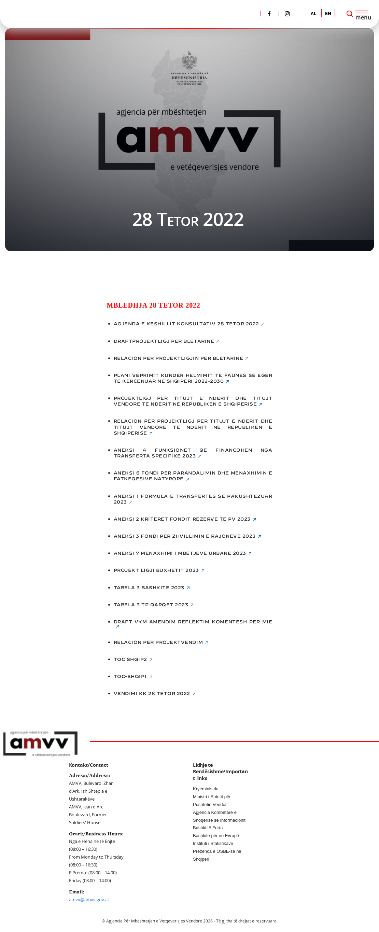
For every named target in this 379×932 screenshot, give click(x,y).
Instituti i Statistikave (213, 843)
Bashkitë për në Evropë (216, 835)
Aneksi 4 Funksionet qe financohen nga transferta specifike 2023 (193, 453)
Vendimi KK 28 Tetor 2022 (152, 693)
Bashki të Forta (208, 827)
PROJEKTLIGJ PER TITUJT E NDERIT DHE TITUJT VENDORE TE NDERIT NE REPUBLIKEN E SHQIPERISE (193, 401)
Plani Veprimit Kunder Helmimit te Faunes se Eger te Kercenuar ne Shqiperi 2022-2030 (193, 378)
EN (328, 14)
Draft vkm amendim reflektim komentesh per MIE (193, 621)
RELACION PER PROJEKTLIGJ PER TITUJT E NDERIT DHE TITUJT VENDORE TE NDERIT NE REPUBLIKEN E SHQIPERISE (193, 427)
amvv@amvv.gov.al (89, 899)
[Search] (350, 14)
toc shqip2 (130, 659)
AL (314, 14)
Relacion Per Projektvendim (158, 642)
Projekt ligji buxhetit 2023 (156, 570)
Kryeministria (206, 788)
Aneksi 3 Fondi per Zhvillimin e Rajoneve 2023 (185, 536)
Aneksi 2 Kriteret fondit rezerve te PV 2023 (182, 519)
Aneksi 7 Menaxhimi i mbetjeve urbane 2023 (180, 553)
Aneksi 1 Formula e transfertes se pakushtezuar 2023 (193, 499)
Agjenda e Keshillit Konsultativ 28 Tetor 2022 (186, 323)
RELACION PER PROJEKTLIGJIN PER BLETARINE (178, 358)
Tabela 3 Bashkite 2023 (149, 587)
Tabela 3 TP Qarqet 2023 (151, 604)
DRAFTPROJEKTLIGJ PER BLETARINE (164, 341)
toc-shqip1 (130, 676)
